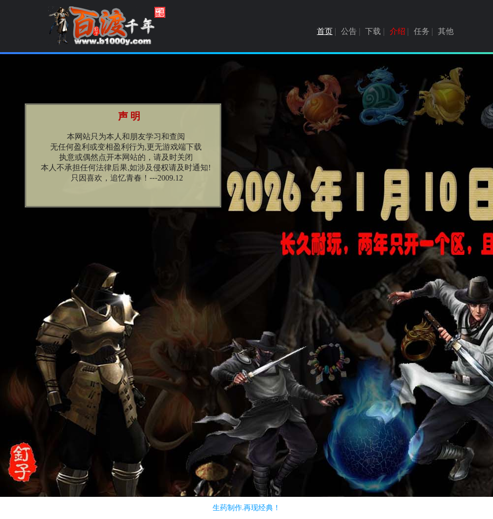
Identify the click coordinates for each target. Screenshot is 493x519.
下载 (373, 31)
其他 (446, 31)
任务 (422, 31)
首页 (325, 31)
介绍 (397, 31)
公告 (349, 31)
